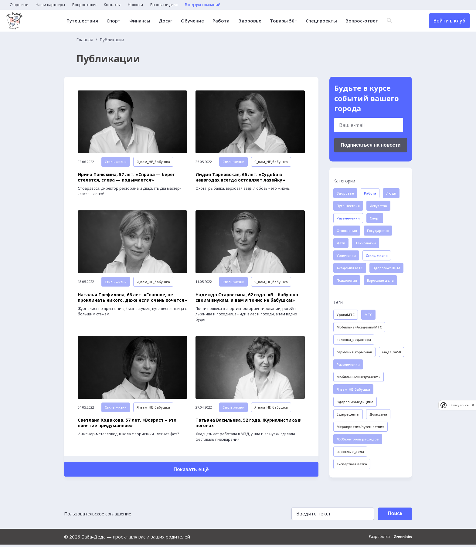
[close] (473, 405)
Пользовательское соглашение (98, 516)
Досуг (165, 21)
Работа (220, 21)
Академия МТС (350, 268)
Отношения (347, 230)
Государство (378, 230)
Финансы (139, 21)
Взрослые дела (164, 5)
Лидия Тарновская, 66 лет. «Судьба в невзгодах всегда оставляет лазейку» (240, 178)
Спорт (114, 21)
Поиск (394, 516)
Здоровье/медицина (355, 401)
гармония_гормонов (354, 352)
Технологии (365, 243)
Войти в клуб (449, 20)
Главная (84, 39)
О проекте (19, 5)
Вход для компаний (202, 5)
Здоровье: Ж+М (386, 268)
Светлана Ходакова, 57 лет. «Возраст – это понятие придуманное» (127, 426)
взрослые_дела (350, 451)
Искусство (378, 205)
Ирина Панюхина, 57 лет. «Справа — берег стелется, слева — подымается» (126, 178)
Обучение (192, 21)
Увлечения (346, 255)
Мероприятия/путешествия (360, 426)
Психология (347, 280)
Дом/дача (378, 414)
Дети (341, 243)
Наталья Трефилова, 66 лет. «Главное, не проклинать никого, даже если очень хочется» (132, 299)
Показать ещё (191, 472)
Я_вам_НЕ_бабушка (153, 163)
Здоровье (249, 21)
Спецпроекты (321, 21)
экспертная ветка (352, 464)
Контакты (112, 5)
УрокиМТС (346, 314)
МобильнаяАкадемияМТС (359, 327)
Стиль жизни (116, 163)
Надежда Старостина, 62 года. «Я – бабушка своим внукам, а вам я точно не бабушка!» (246, 299)
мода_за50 (391, 352)
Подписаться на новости (370, 145)
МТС (368, 314)
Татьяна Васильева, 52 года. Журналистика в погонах (248, 426)
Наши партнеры (50, 5)
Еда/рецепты (348, 414)
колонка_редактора (354, 339)
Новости (135, 5)
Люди (391, 193)
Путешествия (82, 21)
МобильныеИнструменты (358, 377)
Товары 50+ (283, 21)
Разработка (390, 539)
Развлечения (348, 218)
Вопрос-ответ (84, 5)
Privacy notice (459, 405)
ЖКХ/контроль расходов (358, 439)
